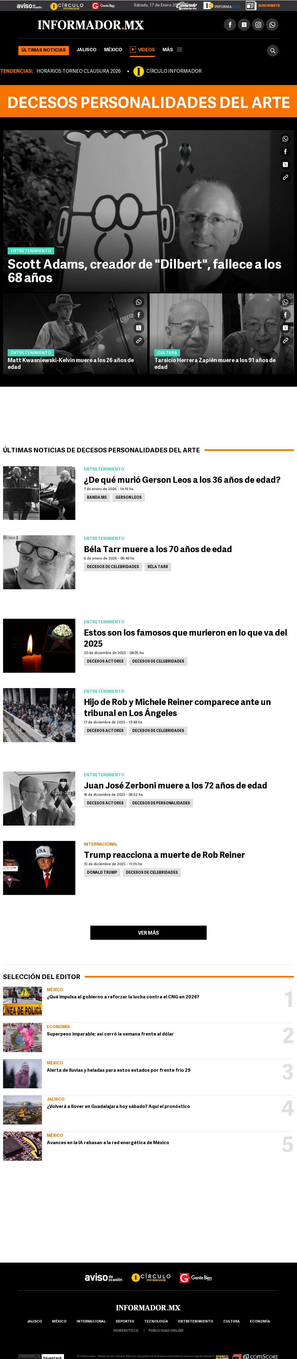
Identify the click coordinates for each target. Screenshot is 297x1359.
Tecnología (156, 1321)
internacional (91, 1321)
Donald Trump (102, 873)
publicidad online (166, 1331)
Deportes (125, 1321)
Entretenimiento (195, 1321)
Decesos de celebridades (113, 567)
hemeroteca (125, 1331)
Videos (142, 49)
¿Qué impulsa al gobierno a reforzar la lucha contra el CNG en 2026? (123, 997)
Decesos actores (105, 662)
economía (260, 1321)
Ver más (148, 933)
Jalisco (86, 50)
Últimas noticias (43, 50)
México (113, 50)
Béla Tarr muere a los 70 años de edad (158, 550)
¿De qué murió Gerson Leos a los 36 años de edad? (182, 480)
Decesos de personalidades (161, 803)
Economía (58, 1027)
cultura (231, 1321)
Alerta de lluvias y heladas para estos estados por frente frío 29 (118, 1070)
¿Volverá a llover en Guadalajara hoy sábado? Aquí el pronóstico (118, 1107)
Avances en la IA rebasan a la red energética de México (108, 1143)
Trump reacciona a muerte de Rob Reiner (164, 855)
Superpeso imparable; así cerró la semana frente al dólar (110, 1034)
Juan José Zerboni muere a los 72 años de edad (175, 786)
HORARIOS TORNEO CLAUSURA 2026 (78, 71)
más (172, 50)
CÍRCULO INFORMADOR (173, 71)
